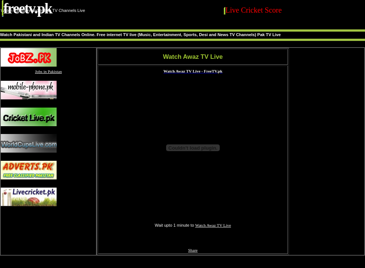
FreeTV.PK (27, 8)
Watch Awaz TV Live (213, 225)
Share (192, 250)
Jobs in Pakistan (48, 71)
